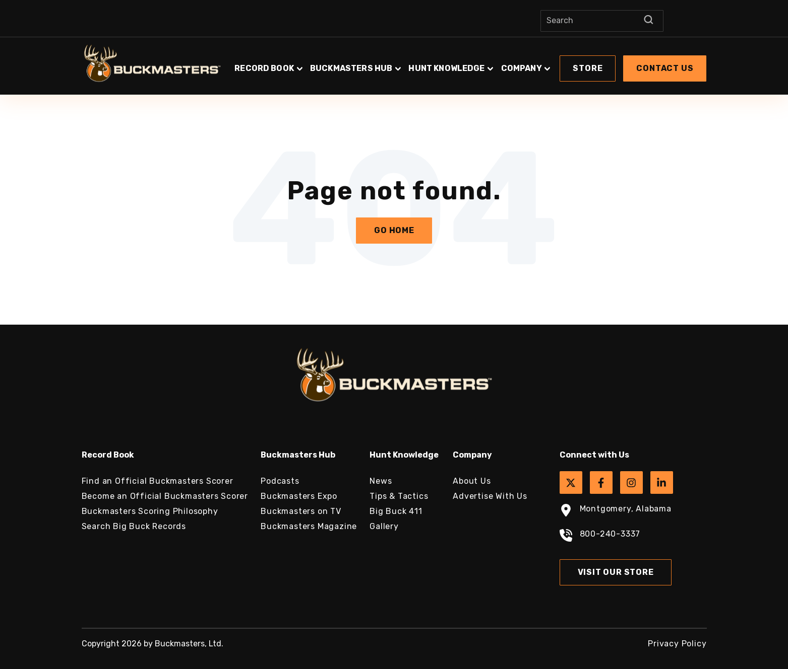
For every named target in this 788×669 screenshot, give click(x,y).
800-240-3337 (600, 536)
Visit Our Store (616, 572)
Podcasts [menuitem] (280, 481)
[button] (470, 63)
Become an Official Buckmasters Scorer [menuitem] (165, 496)
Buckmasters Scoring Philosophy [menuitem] (150, 511)
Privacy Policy (677, 643)
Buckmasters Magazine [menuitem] (309, 526)
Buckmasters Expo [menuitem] (299, 496)
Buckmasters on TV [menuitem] (301, 511)
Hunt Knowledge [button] (446, 68)
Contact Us (664, 68)
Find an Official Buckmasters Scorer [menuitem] (157, 481)
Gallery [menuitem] (384, 526)
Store (587, 68)
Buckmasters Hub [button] (351, 68)
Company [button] (521, 68)
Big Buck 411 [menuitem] (396, 511)
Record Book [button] (264, 68)
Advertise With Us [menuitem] (490, 496)
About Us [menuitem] (472, 481)
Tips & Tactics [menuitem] (399, 496)
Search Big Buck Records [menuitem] (134, 526)
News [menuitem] (381, 481)
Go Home (394, 230)
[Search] (601, 21)
